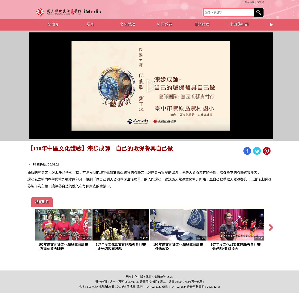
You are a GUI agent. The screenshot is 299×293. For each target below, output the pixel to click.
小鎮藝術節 (239, 24)
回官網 (260, 2)
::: (243, 2)
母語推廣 (202, 24)
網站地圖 (249, 2)
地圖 (132, 286)
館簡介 (53, 24)
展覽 (90, 24)
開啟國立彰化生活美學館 (69, 12)
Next (271, 25)
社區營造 (164, 24)
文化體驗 (127, 24)
